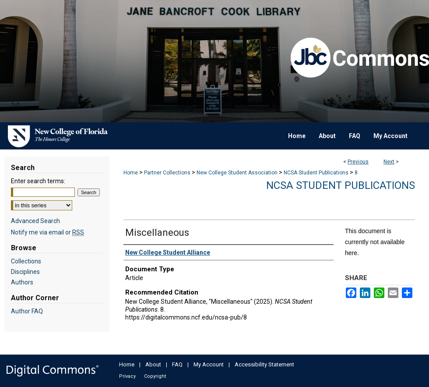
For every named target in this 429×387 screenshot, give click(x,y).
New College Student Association (237, 173)
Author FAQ (27, 311)
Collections (26, 261)
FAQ (177, 364)
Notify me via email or (47, 232)
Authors (22, 282)
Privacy (127, 376)
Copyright (155, 376)
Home (130, 173)
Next (388, 162)
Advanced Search (35, 220)
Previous (358, 162)
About (153, 364)
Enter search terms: (38, 181)
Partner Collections (167, 173)
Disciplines (25, 271)
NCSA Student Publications (316, 173)
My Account (208, 364)
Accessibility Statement (264, 364)
